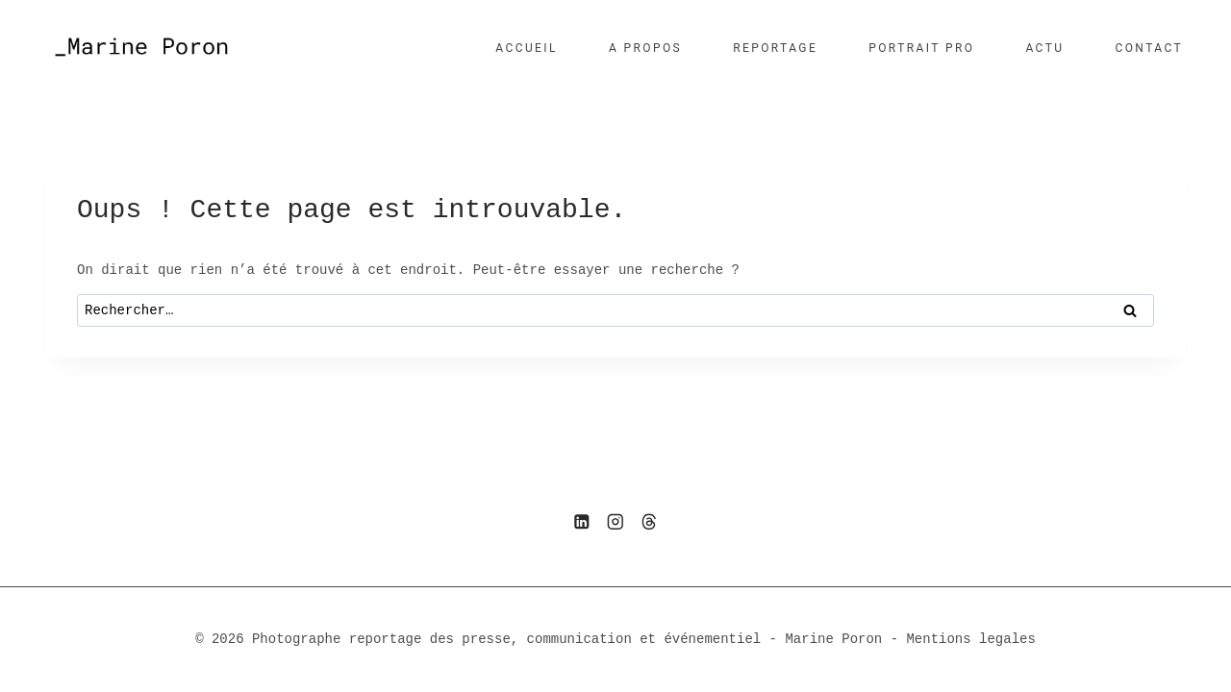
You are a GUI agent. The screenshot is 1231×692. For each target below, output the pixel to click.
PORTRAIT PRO (921, 48)
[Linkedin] (581, 521)
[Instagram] (615, 521)
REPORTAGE (775, 48)
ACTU (1044, 48)
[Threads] (649, 521)
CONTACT (1149, 48)
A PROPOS (645, 48)
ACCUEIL (526, 48)
